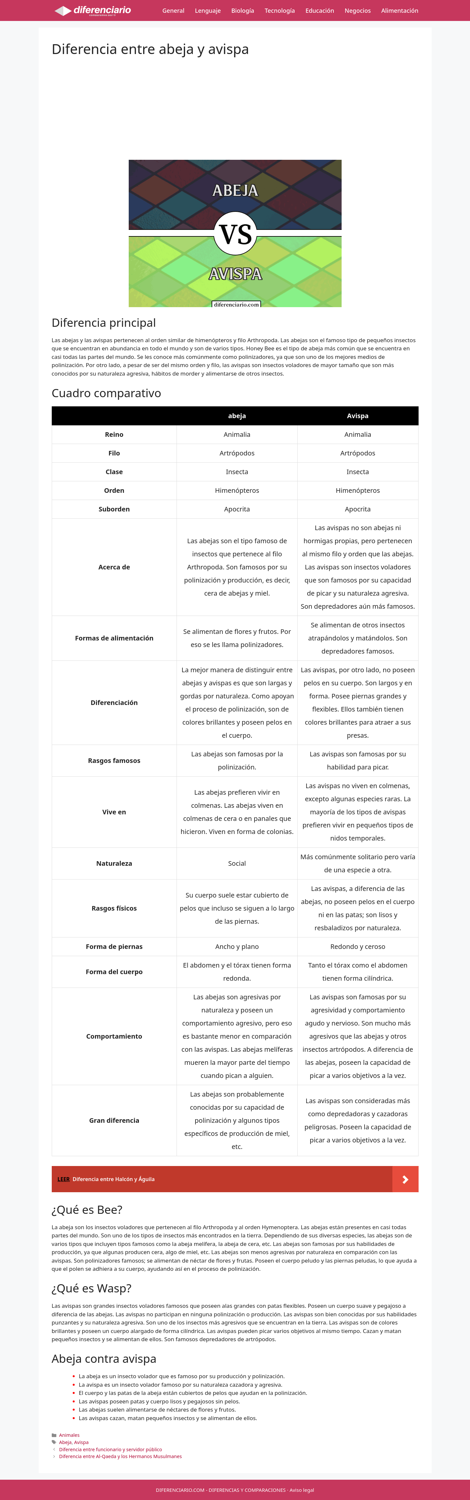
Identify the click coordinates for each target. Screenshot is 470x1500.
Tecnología (280, 10)
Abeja (65, 1442)
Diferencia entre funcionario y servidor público (110, 1449)
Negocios (358, 10)
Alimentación (399, 10)
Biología (242, 10)
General (173, 10)
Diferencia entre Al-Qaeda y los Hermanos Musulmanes (120, 1456)
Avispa (81, 1442)
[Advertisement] (235, 103)
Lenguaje (208, 10)
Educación (320, 10)
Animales (69, 1435)
